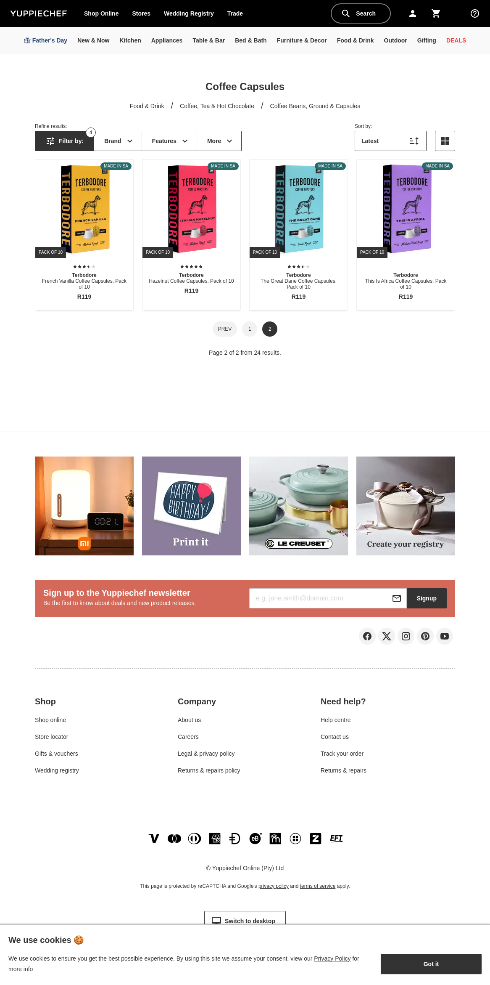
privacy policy (273, 886)
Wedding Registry (189, 13)
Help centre (336, 720)
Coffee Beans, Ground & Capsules (315, 106)
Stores (141, 13)
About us (189, 720)
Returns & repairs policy (209, 770)
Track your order (342, 753)
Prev (225, 329)
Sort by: (363, 126)
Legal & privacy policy (206, 753)
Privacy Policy (332, 958)
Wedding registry (57, 770)
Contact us (335, 736)
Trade (238, 15)
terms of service (318, 886)
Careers (188, 736)
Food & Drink (147, 106)
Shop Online (101, 13)
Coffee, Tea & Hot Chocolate (217, 106)
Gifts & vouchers (56, 753)
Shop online (50, 720)
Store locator (51, 736)
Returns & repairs (343, 770)
